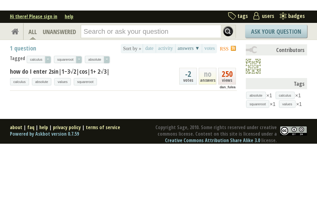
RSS (224, 48)
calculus (19, 82)
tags (242, 16)
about (16, 127)
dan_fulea (228, 87)
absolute (41, 82)
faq (30, 127)
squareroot (85, 82)
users (268, 16)
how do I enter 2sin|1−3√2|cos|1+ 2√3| (60, 71)
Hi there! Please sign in (33, 16)
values (62, 82)
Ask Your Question (276, 31)
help (69, 16)
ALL (32, 32)
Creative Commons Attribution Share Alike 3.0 (212, 140)
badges (296, 16)
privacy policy (67, 127)
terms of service (103, 127)
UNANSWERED (59, 32)
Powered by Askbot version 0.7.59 (44, 133)
